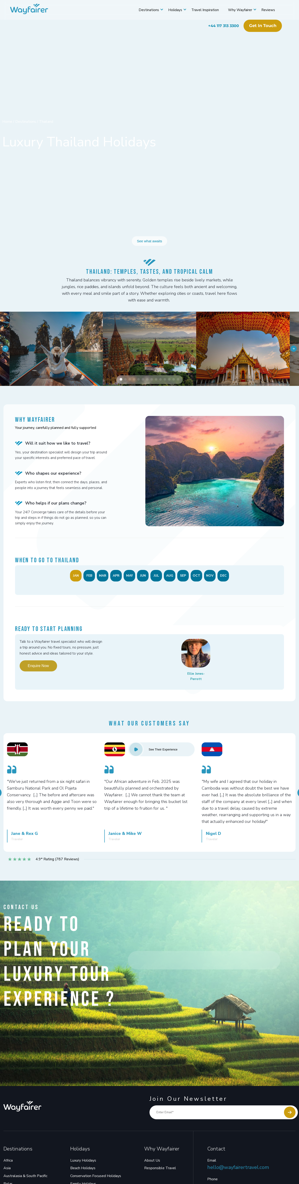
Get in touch (259, 25)
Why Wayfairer (236, 10)
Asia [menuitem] (7, 1171)
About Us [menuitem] (152, 1163)
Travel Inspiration (201, 10)
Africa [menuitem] (8, 1163)
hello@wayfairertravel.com (238, 1170)
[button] (121, 382)
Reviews (264, 10)
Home (7, 121)
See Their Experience (152, 753)
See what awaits (149, 240)
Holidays (171, 10)
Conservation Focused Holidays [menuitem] (95, 1179)
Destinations (145, 10)
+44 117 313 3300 (219, 26)
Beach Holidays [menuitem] (82, 1171)
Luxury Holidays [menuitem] (83, 1163)
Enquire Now (38, 669)
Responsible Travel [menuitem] (160, 1171)
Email (211, 1163)
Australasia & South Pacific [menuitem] (25, 1179)
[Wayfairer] (37, 10)
